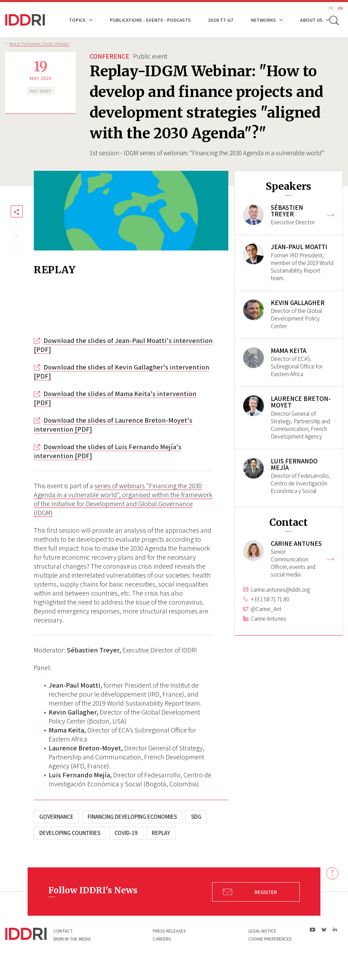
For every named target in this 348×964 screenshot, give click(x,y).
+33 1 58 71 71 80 (270, 605)
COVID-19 (126, 833)
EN (340, 8)
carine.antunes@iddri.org (280, 595)
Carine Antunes (268, 624)
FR (331, 8)
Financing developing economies (132, 816)
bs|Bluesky (324, 929)
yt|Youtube (313, 929)
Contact (63, 931)
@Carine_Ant (266, 615)
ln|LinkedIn (334, 929)
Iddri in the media (72, 939)
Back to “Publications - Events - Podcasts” (39, 43)
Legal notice (262, 931)
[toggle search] (333, 20)
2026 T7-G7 (220, 20)
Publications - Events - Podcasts (150, 20)
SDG (196, 816)
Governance (56, 816)
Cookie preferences (270, 939)
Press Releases (169, 931)
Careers (162, 939)
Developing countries (69, 833)
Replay (161, 833)
